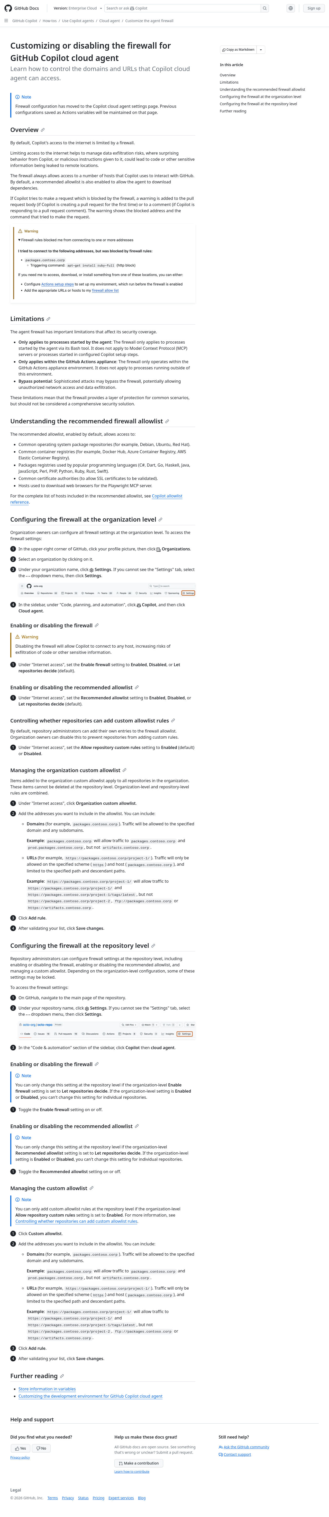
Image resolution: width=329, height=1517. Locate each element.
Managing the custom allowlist (52, 1188)
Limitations (30, 318)
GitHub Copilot (24, 20)
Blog (142, 1497)
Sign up (314, 8)
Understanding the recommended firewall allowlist (89, 421)
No (41, 1448)
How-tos (50, 20)
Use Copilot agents (78, 20)
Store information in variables (47, 1389)
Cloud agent (109, 20)
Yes (20, 1448)
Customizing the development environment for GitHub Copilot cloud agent (90, 1396)
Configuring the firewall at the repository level (82, 945)
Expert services (121, 1497)
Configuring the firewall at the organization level (86, 519)
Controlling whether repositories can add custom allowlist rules (92, 720)
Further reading (37, 1375)
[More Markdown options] (261, 50)
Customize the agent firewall (149, 20)
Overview (27, 129)
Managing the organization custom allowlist (68, 770)
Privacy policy (20, 1457)
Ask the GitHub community (244, 1446)
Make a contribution (139, 1463)
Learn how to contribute (131, 1471)
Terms (53, 1497)
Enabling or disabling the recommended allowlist (74, 687)
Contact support (235, 1454)
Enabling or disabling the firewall (54, 625)
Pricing (98, 1497)
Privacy (68, 1497)
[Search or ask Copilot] (186, 8)
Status (83, 1497)
